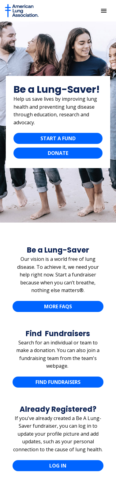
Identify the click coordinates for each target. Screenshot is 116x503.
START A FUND (58, 138)
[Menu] (103, 10)
